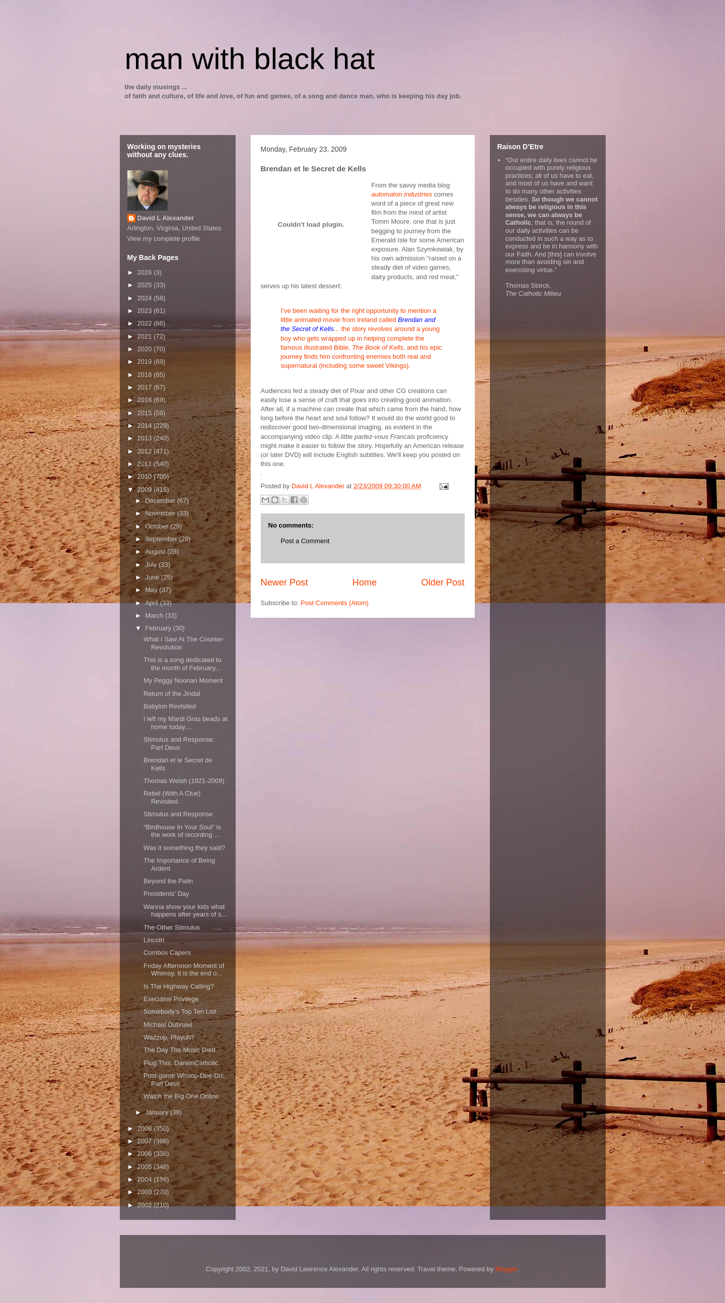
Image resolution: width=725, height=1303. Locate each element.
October (157, 526)
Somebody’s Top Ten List (179, 1011)
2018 (145, 374)
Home (364, 582)
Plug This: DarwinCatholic (181, 1063)
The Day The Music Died (179, 1050)
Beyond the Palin (168, 881)
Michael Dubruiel (167, 1024)
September (162, 539)
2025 (145, 285)
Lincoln (153, 940)
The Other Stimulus (171, 927)
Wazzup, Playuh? (168, 1037)
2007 (145, 1141)
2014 (145, 425)
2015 (145, 413)
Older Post (443, 582)
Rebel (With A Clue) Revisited (171, 797)
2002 (145, 1205)
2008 (145, 1128)
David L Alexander (165, 218)
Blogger (506, 1269)
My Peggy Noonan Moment (183, 680)
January (157, 1112)
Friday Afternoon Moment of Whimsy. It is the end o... (183, 970)
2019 (145, 361)
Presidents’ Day (166, 893)
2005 (145, 1166)
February (159, 628)
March (155, 615)
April (152, 603)
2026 (145, 272)
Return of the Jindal (171, 693)
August (156, 551)
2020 (145, 349)
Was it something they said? (184, 848)
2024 (145, 298)
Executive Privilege (171, 999)
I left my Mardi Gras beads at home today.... (185, 723)
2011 (145, 464)
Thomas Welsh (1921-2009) (184, 781)
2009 (145, 489)
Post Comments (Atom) (335, 603)
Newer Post (284, 582)
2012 (145, 451)
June (153, 577)
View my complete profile (163, 238)
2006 (145, 1153)
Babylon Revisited (169, 706)
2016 (145, 400)
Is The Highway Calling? (178, 986)
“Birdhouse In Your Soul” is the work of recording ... (182, 831)
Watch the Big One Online (181, 1096)
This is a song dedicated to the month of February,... (182, 664)
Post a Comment (305, 541)
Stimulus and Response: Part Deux (178, 743)
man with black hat (250, 59)
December (161, 500)
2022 (145, 323)
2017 (145, 387)
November (161, 513)
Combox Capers (167, 952)
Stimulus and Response (177, 814)
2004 (145, 1179)
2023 (145, 310)
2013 (145, 438)
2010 (145, 476)
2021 (145, 336)
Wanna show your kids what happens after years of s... (185, 911)
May (152, 590)
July (152, 564)
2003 (145, 1192)
